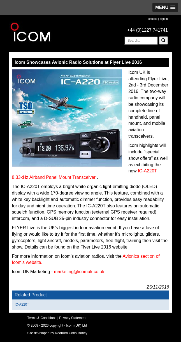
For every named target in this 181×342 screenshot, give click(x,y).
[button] (165, 7)
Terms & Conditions (41, 318)
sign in (164, 18)
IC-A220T (22, 304)
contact (152, 18)
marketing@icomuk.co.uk (79, 271)
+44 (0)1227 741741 (147, 30)
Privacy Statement (72, 318)
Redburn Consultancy (71, 333)
